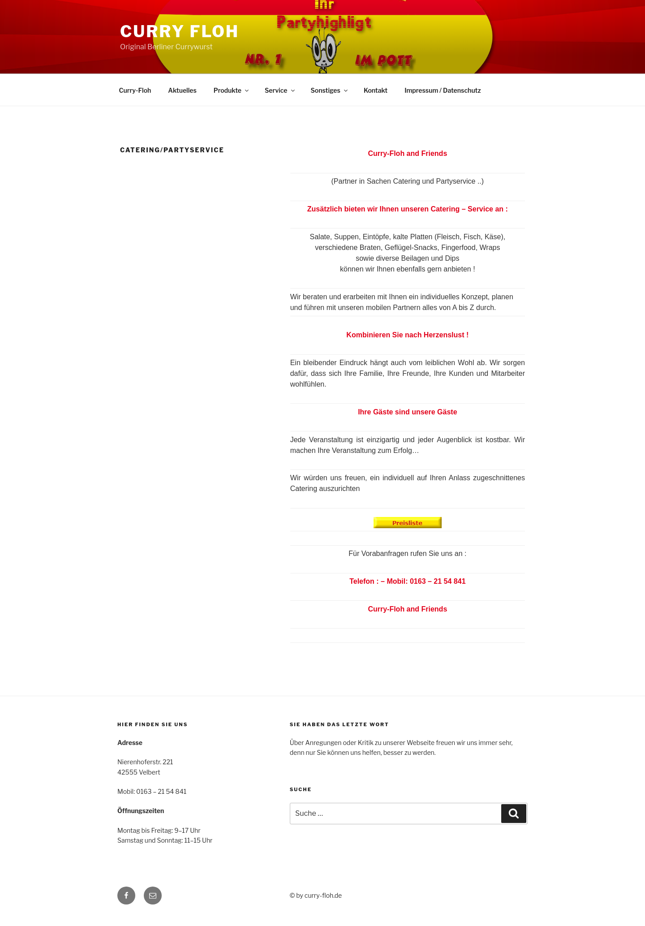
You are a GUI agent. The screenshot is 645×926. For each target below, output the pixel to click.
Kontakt (375, 90)
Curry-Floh (135, 90)
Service (280, 90)
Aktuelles (182, 90)
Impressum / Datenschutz (442, 90)
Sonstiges (330, 90)
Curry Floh (179, 31)
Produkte (232, 90)
